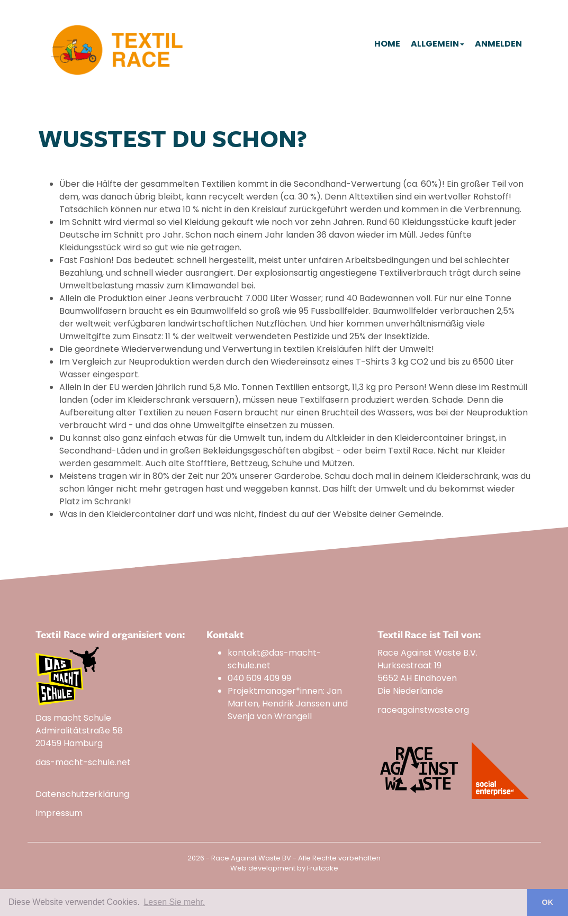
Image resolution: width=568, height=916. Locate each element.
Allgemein (437, 44)
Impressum (59, 813)
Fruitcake (322, 868)
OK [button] (548, 902)
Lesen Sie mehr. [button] (174, 901)
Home (387, 44)
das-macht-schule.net (83, 762)
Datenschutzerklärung (82, 794)
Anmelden (498, 44)
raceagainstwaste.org (423, 710)
